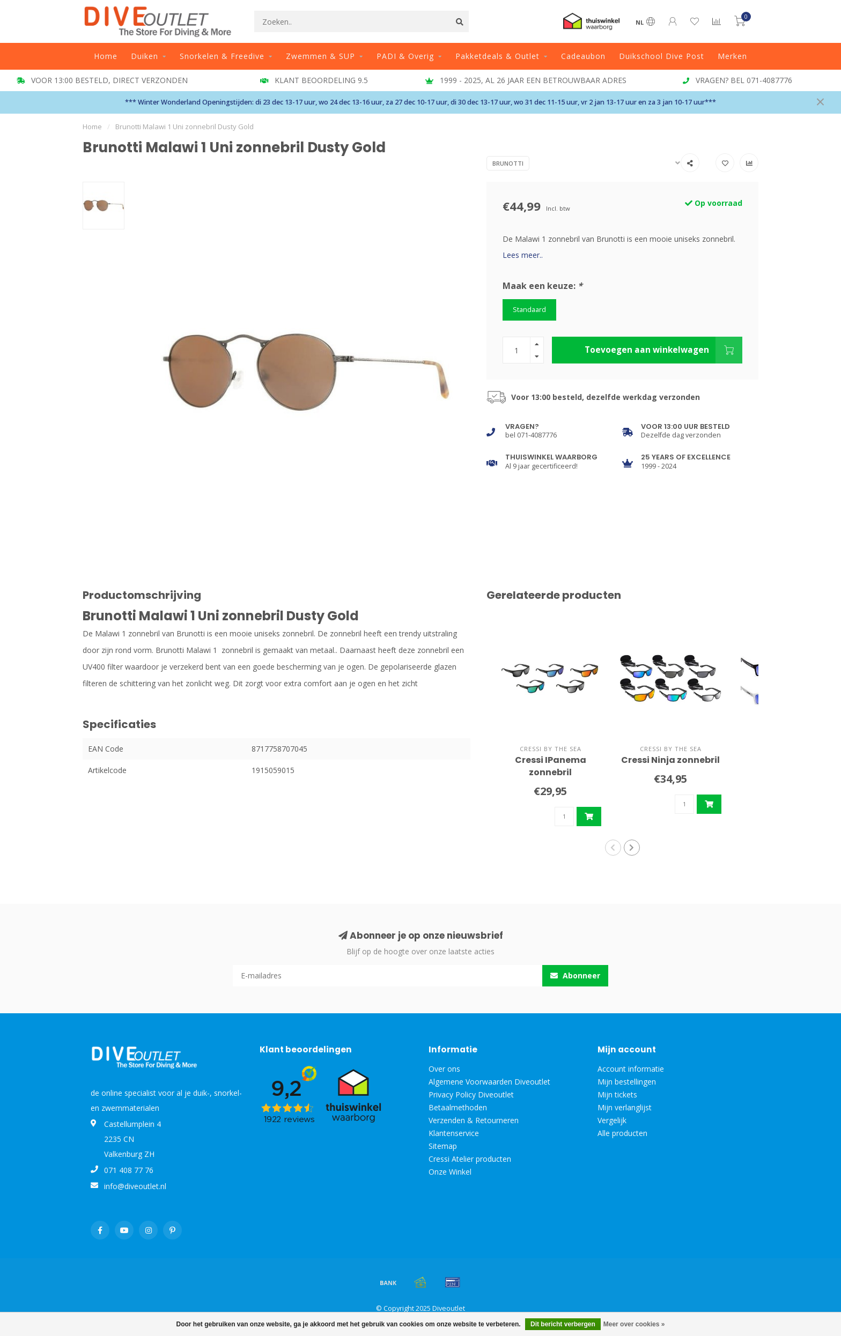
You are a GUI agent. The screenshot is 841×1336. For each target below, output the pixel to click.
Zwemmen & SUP (320, 56)
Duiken (144, 56)
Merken (732, 56)
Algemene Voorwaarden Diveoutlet (489, 1082)
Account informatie (630, 1069)
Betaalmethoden (458, 1107)
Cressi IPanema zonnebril (550, 766)
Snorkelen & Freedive (222, 56)
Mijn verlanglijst (624, 1107)
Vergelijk (611, 1120)
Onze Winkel (450, 1172)
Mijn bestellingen (626, 1082)
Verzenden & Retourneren (474, 1120)
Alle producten (622, 1133)
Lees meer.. (523, 255)
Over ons (444, 1069)
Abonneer (575, 975)
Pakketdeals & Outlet (497, 56)
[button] (613, 848)
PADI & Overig (405, 56)
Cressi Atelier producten (470, 1159)
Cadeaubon (583, 56)
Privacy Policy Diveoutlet (471, 1094)
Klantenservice (454, 1133)
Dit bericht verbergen (562, 1324)
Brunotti (507, 163)
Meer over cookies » (634, 1324)
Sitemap (443, 1146)
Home (105, 56)
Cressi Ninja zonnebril (670, 760)
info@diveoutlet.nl (135, 1186)
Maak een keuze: (542, 286)
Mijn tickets (617, 1094)
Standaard (529, 309)
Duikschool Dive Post (661, 56)
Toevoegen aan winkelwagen (663, 350)
